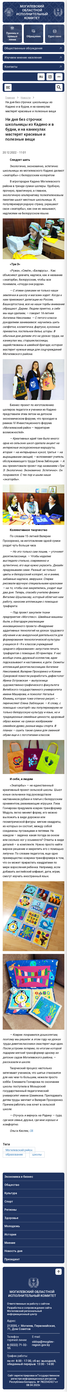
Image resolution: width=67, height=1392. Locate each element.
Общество (11, 1185)
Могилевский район (19, 1150)
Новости (26, 97)
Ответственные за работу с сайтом (28, 1303)
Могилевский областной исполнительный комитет (32, 12)
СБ (31, 1130)
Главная (10, 97)
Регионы (10, 1209)
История (10, 1234)
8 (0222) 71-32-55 (17, 1346)
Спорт (8, 1201)
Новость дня (13, 1251)
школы (37, 1154)
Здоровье (11, 1218)
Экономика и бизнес (18, 1176)
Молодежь (12, 1226)
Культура (10, 1193)
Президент (12, 1259)
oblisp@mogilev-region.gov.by (43, 1343)
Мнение (9, 1243)
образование (14, 1154)
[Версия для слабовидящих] (59, 76)
